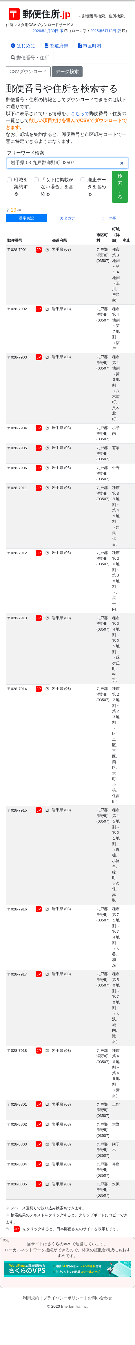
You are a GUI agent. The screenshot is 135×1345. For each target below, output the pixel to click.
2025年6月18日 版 (105, 31)
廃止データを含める (96, 186)
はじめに (23, 45)
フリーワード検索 (25, 152)
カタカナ (67, 218)
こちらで (80, 113)
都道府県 (56, 45)
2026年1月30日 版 (48, 31)
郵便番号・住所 (30, 57)
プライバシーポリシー (63, 1298)
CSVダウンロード (28, 71)
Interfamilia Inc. (74, 1306)
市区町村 (89, 45)
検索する (120, 186)
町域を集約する (21, 186)
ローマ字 (108, 218)
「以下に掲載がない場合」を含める (57, 186)
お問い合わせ (100, 1298)
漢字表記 (26, 218)
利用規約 (31, 1298)
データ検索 (67, 71)
